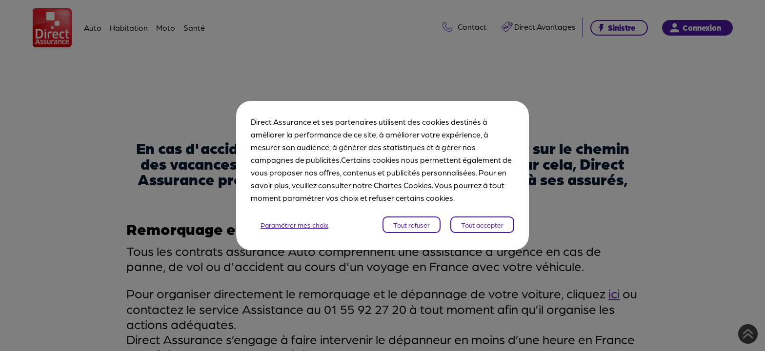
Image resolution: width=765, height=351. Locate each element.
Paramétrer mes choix (294, 225)
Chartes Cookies (403, 185)
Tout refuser (411, 225)
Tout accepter (482, 225)
